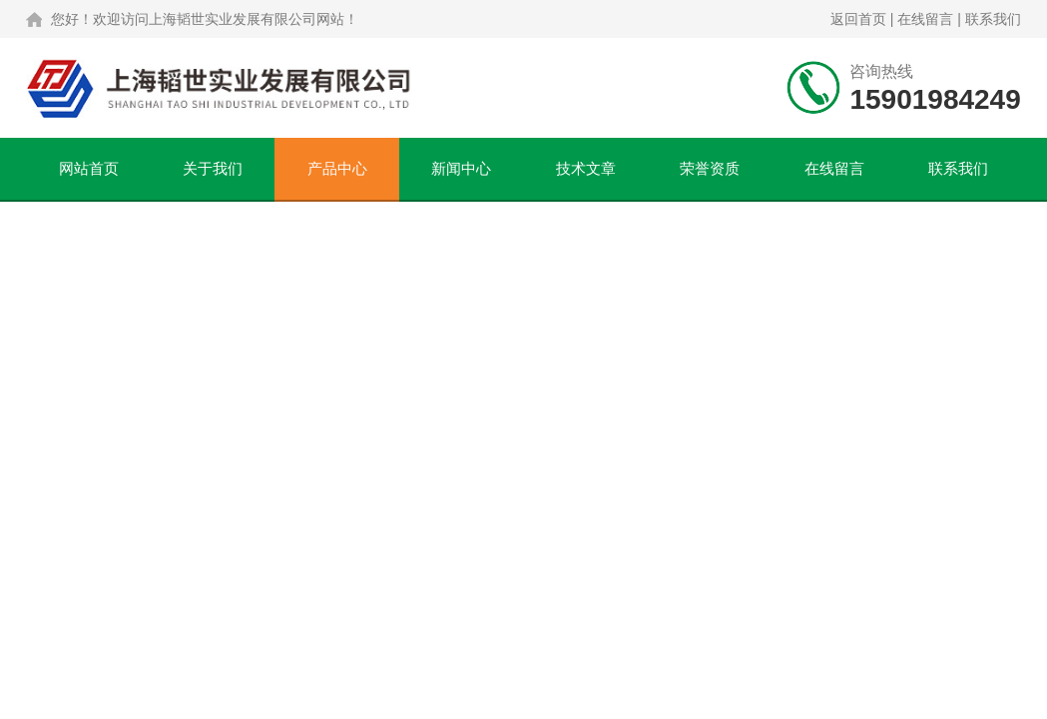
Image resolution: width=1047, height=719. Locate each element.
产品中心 (337, 168)
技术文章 (586, 168)
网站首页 (89, 168)
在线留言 (925, 19)
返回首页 (858, 19)
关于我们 (213, 168)
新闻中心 (461, 168)
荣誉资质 (710, 168)
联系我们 (993, 19)
